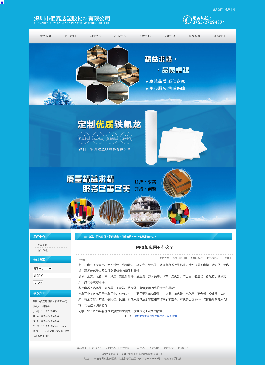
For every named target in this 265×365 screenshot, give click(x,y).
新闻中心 (111, 348)
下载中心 (140, 348)
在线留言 (169, 348)
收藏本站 (230, 9)
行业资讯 (126, 236)
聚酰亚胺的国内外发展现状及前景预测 (156, 316)
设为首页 (218, 9)
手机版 (177, 358)
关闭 (227, 258)
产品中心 (125, 348)
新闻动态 (114, 236)
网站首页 (101, 236)
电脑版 (167, 358)
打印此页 (213, 258)
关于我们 (96, 348)
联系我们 (183, 348)
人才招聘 (154, 348)
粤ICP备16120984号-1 (150, 358)
